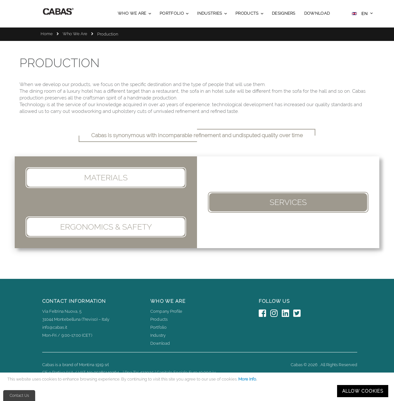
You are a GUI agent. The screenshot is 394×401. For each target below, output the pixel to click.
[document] (198, 386)
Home (47, 33)
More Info (247, 379)
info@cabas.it (54, 327)
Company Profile (166, 311)
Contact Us (19, 395)
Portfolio (158, 327)
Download (160, 343)
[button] (362, 14)
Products (159, 319)
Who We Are (75, 34)
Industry (158, 335)
